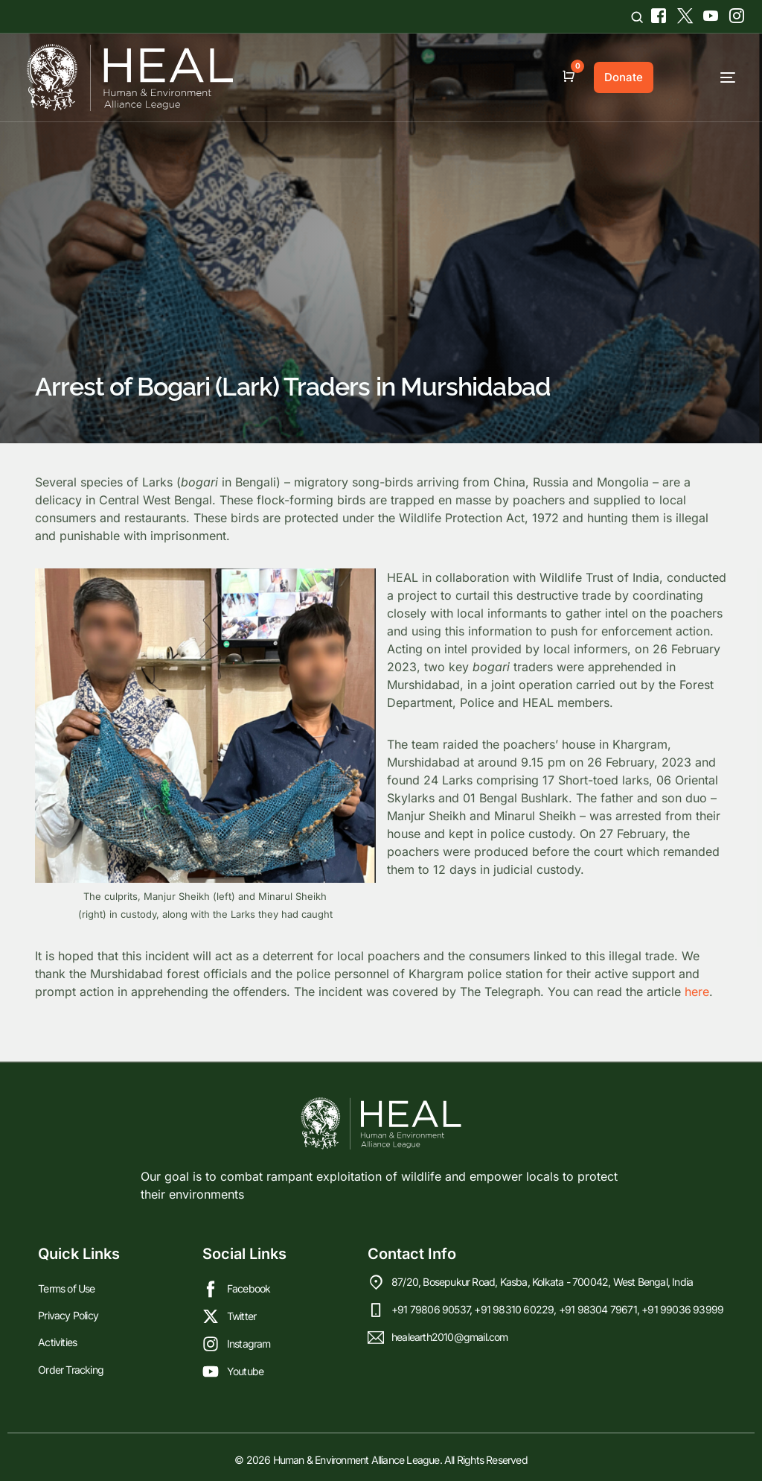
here (697, 991)
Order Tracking (70, 1369)
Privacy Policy (68, 1315)
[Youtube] (709, 13)
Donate (623, 77)
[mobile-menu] (701, 77)
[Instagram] (731, 13)
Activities (57, 1342)
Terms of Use (66, 1288)
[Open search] (637, 17)
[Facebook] (657, 13)
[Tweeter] (683, 13)
